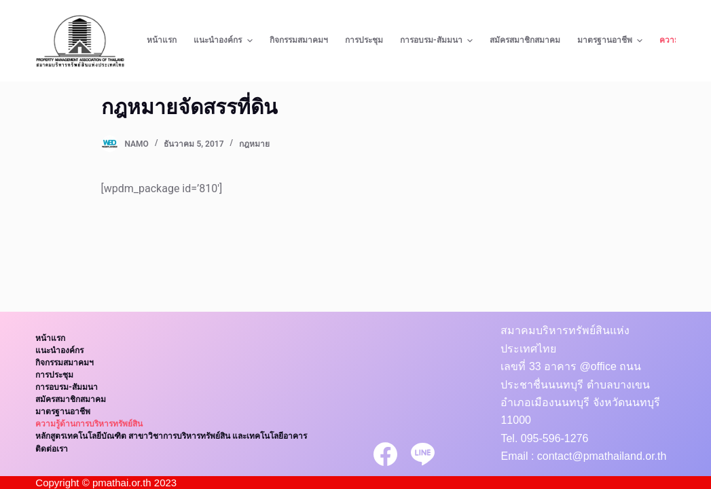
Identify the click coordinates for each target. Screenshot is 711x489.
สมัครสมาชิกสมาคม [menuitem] (525, 40)
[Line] (423, 454)
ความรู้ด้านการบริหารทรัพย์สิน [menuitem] (89, 424)
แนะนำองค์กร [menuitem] (224, 41)
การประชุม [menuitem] (364, 40)
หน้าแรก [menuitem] (162, 40)
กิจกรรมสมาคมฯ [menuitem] (299, 40)
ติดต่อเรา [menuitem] (51, 449)
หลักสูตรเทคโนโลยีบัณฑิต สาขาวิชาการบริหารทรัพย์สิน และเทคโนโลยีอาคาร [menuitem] (171, 436)
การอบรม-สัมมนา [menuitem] (438, 41)
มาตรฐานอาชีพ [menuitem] (611, 41)
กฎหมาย (254, 144)
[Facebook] (385, 454)
